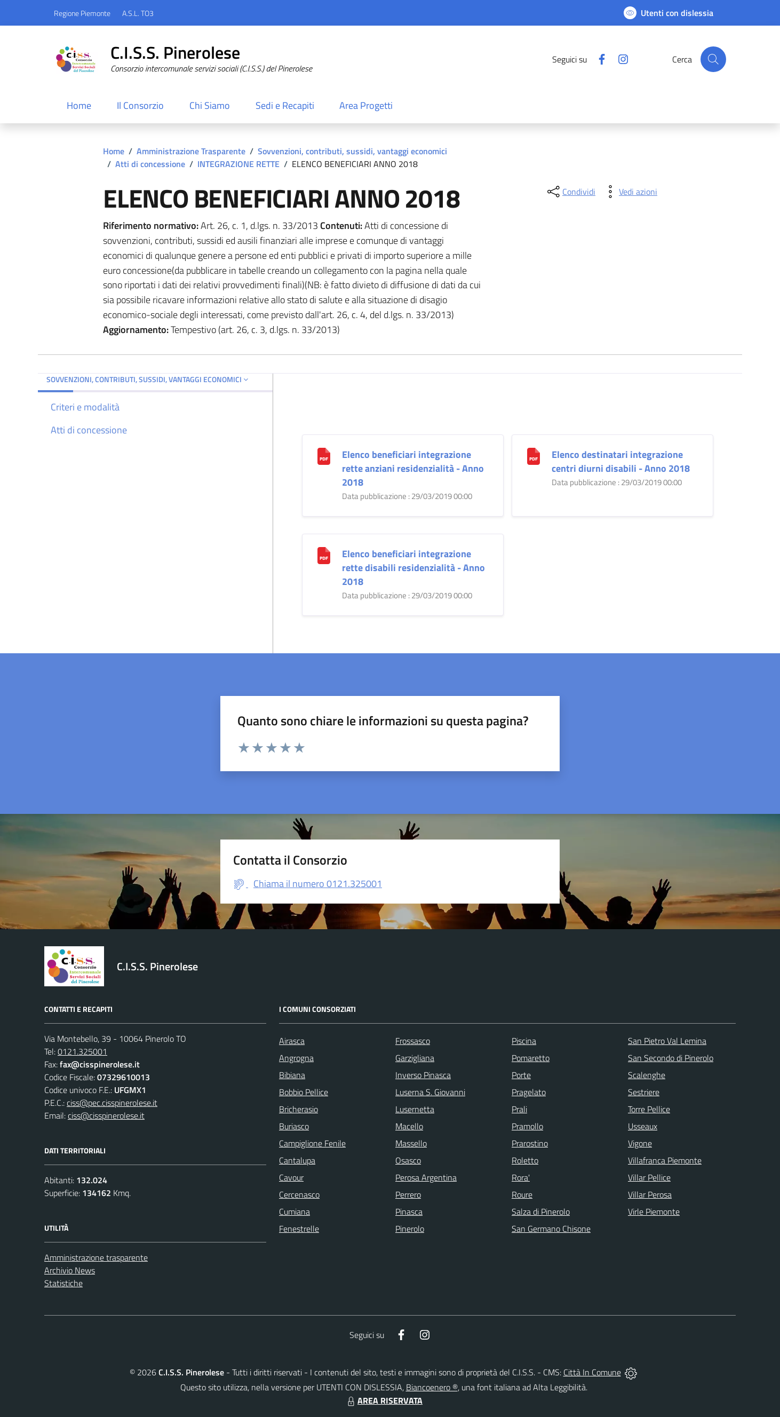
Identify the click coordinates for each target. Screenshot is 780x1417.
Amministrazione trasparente (96, 1257)
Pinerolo (409, 1228)
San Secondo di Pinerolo (670, 1057)
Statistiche (63, 1283)
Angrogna (296, 1057)
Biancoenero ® (432, 1387)
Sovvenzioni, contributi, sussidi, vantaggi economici (352, 151)
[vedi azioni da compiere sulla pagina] (629, 191)
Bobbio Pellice (303, 1092)
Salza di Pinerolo (541, 1211)
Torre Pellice (649, 1109)
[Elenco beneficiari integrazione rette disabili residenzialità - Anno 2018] (323, 555)
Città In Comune (592, 1372)
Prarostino (530, 1143)
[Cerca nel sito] (713, 59)
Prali (519, 1109)
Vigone (640, 1143)
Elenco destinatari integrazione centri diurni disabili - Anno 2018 (621, 461)
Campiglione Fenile (312, 1143)
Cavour (291, 1177)
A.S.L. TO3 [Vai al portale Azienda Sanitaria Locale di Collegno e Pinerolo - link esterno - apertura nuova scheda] (138, 13)
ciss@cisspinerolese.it (106, 1115)
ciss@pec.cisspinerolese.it (112, 1102)
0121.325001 (82, 1051)
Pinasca (409, 1211)
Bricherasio (298, 1109)
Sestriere (643, 1092)
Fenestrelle (299, 1228)
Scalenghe (646, 1074)
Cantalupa (297, 1160)
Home (113, 151)
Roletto (525, 1160)
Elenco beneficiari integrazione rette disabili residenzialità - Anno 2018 (413, 568)
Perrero (408, 1194)
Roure (522, 1194)
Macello (409, 1126)
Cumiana (294, 1211)
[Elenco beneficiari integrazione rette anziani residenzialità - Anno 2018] (323, 455)
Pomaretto (531, 1057)
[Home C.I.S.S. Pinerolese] (183, 59)
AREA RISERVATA (384, 1400)
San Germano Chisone (551, 1228)
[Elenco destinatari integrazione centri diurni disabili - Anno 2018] (533, 455)
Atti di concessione (150, 163)
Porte (521, 1074)
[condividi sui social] (570, 191)
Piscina (524, 1040)
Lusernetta (414, 1109)
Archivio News (69, 1270)
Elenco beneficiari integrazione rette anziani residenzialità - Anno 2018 (413, 468)
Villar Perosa (650, 1194)
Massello (411, 1143)
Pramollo (527, 1126)
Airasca (292, 1040)
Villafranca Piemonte (665, 1160)
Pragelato (529, 1092)
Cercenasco (299, 1194)
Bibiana (292, 1074)
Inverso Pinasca (423, 1074)
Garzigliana (414, 1057)
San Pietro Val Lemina (667, 1040)
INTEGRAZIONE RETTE (238, 163)
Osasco (408, 1160)
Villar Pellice (649, 1177)
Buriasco (294, 1126)
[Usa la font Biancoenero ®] (668, 13)
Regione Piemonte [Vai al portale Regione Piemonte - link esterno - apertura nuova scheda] (82, 13)
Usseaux (642, 1126)
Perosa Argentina (426, 1177)
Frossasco (412, 1040)
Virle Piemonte (654, 1211)
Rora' (521, 1177)
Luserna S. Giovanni (430, 1092)
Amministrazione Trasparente (191, 151)
